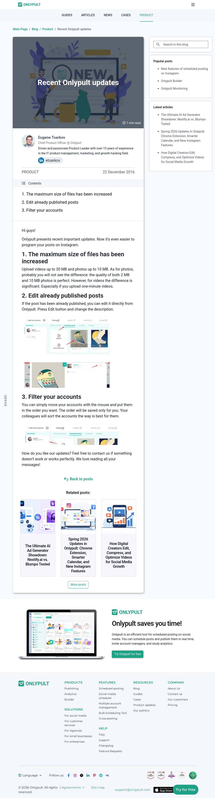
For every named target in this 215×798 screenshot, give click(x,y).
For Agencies (73, 730)
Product (146, 15)
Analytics (70, 694)
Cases (126, 15)
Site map (98, 787)
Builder (69, 699)
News (108, 15)
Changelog (106, 745)
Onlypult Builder (171, 81)
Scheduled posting (111, 688)
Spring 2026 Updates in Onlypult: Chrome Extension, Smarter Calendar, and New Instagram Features (78, 555)
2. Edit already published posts (50, 202)
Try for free (185, 790)
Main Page (20, 29)
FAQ (102, 734)
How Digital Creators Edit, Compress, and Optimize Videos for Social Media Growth (118, 555)
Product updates (144, 705)
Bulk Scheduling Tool (113, 713)
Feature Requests (110, 751)
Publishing (71, 688)
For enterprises (74, 741)
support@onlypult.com (132, 790)
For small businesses (78, 736)
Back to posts (78, 479)
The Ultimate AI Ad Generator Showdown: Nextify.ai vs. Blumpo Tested (37, 555)
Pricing (172, 705)
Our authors (141, 710)
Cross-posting (108, 718)
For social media (75, 715)
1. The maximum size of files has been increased (67, 194)
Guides (67, 15)
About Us (174, 688)
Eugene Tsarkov (51, 137)
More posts (78, 584)
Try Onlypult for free (127, 654)
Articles (88, 15)
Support (104, 740)
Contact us (175, 694)
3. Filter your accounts (42, 210)
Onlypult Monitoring (174, 88)
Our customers (178, 699)
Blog (35, 29)
